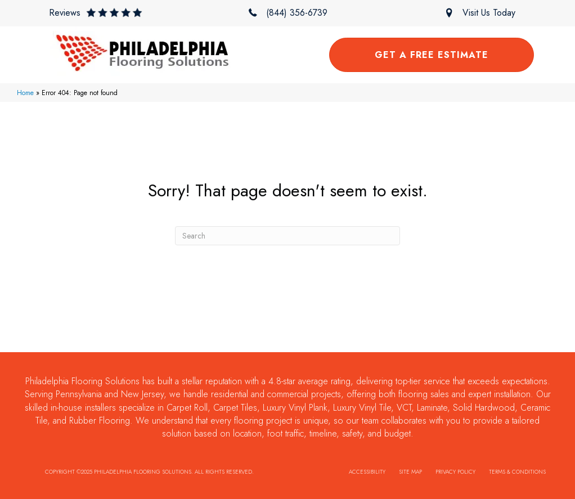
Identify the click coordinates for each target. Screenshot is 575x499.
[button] (95, 12)
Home (25, 92)
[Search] (287, 235)
